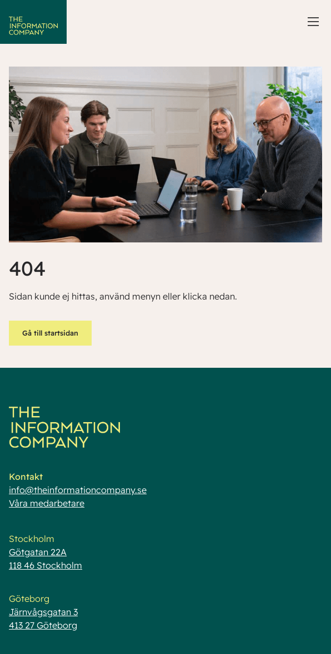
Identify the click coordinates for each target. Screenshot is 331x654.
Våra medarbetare (46, 503)
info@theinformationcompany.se (78, 489)
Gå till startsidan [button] (50, 332)
